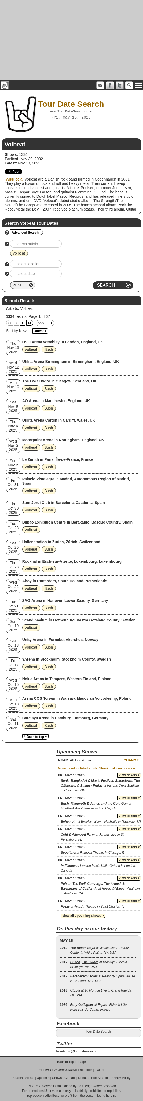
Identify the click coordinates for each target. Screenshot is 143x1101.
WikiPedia (14, 179)
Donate (83, 1078)
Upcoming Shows (49, 1078)
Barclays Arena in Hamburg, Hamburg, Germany (65, 718)
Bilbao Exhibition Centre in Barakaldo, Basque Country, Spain (77, 522)
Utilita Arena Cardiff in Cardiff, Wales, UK (58, 420)
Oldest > (40, 331)
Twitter (99, 1070)
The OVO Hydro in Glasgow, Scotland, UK (59, 381)
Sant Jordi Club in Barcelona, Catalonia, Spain (63, 502)
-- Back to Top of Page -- (71, 1062)
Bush (48, 349)
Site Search (99, 1078)
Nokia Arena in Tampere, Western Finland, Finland (67, 679)
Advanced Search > (26, 232)
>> (30, 323)
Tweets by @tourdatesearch (76, 1051)
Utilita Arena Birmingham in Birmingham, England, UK (70, 361)
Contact (69, 1078)
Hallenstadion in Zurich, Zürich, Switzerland (61, 542)
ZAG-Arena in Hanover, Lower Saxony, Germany (65, 600)
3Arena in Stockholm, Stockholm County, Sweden (66, 659)
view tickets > (129, 775)
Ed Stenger (85, 1086)
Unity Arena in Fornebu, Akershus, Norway (60, 640)
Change (131, 760)
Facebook (85, 1070)
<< (10, 323)
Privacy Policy (121, 1078)
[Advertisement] (71, 40)
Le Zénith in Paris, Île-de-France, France (57, 459)
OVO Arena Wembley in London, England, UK (62, 342)
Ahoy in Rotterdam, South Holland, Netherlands (64, 581)
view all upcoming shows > (83, 916)
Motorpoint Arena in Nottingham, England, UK (63, 440)
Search (18, 1078)
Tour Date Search (98, 1031)
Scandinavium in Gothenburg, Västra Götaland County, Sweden (78, 620)
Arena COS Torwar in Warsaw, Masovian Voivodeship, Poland (77, 698)
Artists (29, 1078)
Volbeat (26, 308)
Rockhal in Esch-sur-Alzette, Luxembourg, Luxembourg (72, 561)
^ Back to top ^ (35, 737)
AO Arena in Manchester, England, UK (56, 401)
